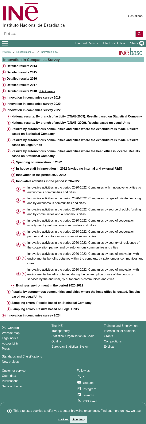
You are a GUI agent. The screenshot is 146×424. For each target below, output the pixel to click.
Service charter (12, 386)
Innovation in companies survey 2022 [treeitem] (34, 110)
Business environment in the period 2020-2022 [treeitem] (49, 285)
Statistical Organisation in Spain (73, 336)
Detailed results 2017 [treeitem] (22, 85)
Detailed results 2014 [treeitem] (22, 66)
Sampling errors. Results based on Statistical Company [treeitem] (51, 302)
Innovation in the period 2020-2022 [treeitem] (41, 174)
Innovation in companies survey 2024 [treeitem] (34, 315)
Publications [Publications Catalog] (10, 381)
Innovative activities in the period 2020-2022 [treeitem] (47, 181)
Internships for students (119, 331)
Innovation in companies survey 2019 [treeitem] (34, 97)
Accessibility (10, 343)
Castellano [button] (135, 16)
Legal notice (10, 338)
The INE (57, 325)
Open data (9, 375)
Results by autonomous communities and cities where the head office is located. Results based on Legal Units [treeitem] (75, 294)
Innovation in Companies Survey (58, 51)
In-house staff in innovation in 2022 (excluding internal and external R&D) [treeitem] (69, 168)
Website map (11, 333)
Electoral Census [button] (86, 43)
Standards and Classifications (22, 356)
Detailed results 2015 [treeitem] (22, 72)
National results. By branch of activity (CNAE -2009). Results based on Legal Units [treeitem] (70, 122)
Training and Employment (121, 325)
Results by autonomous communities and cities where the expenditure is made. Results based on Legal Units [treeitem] (74, 142)
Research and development (31, 51)
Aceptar (78, 419)
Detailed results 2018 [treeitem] (22, 91)
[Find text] (69, 34)
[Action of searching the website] (139, 34)
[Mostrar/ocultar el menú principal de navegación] (5, 43)
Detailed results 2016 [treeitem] (22, 78)
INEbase (6, 51)
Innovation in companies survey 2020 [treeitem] (34, 103)
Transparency (61, 331)
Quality (56, 341)
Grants (108, 336)
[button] (136, 43)
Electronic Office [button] (114, 43)
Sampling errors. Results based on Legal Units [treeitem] (45, 309)
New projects (10, 361)
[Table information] (24, 189)
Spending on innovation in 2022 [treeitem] (39, 162)
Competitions (112, 341)
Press (6, 348)
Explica (109, 346)
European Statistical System (71, 346)
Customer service (13, 370)
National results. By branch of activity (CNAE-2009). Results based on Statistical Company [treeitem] (76, 116)
